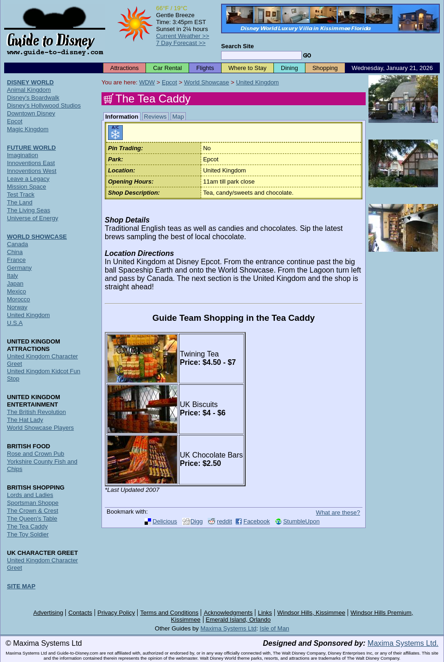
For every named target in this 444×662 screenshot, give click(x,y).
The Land (19, 202)
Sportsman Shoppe (32, 502)
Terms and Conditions (169, 612)
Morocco (18, 299)
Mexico (16, 291)
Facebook (256, 521)
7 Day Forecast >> (181, 42)
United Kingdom (257, 82)
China (15, 251)
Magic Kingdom (28, 129)
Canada (17, 244)
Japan (15, 283)
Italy (12, 275)
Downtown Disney (31, 113)
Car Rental (167, 67)
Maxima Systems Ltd (228, 628)
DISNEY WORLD (30, 82)
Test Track (20, 194)
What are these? (338, 512)
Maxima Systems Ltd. (403, 643)
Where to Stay (247, 67)
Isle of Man (274, 628)
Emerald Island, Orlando (238, 619)
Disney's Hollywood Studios (44, 105)
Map (178, 116)
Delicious (164, 521)
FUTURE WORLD (31, 147)
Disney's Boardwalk (33, 97)
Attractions (124, 67)
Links (265, 612)
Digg (196, 521)
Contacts (80, 612)
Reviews (155, 116)
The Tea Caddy (27, 526)
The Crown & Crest (32, 510)
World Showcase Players (40, 427)
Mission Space (26, 186)
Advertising (48, 612)
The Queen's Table (32, 518)
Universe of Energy (32, 218)
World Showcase (206, 82)
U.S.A (15, 322)
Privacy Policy (116, 612)
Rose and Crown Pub (35, 453)
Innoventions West (32, 170)
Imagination (22, 155)
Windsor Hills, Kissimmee (311, 612)
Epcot (169, 82)
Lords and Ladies (30, 494)
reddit (224, 521)
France (16, 259)
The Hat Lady (25, 419)
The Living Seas (28, 210)
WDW (147, 82)
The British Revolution (36, 411)
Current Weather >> (182, 35)
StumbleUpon (301, 521)
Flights (205, 67)
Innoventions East (31, 162)
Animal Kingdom (29, 89)
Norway (17, 307)
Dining (289, 67)
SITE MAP (21, 586)
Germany (19, 267)
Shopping (325, 67)
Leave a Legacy (28, 178)
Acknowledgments (228, 612)
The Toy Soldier (28, 534)
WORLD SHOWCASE (37, 236)
